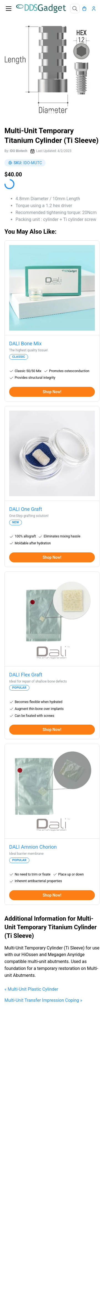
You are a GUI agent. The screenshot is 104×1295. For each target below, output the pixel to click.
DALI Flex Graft (25, 675)
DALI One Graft (25, 509)
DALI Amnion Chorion (33, 847)
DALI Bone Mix (25, 343)
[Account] (95, 9)
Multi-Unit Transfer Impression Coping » (43, 1000)
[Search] (75, 8)
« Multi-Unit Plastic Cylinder (31, 989)
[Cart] (85, 9)
